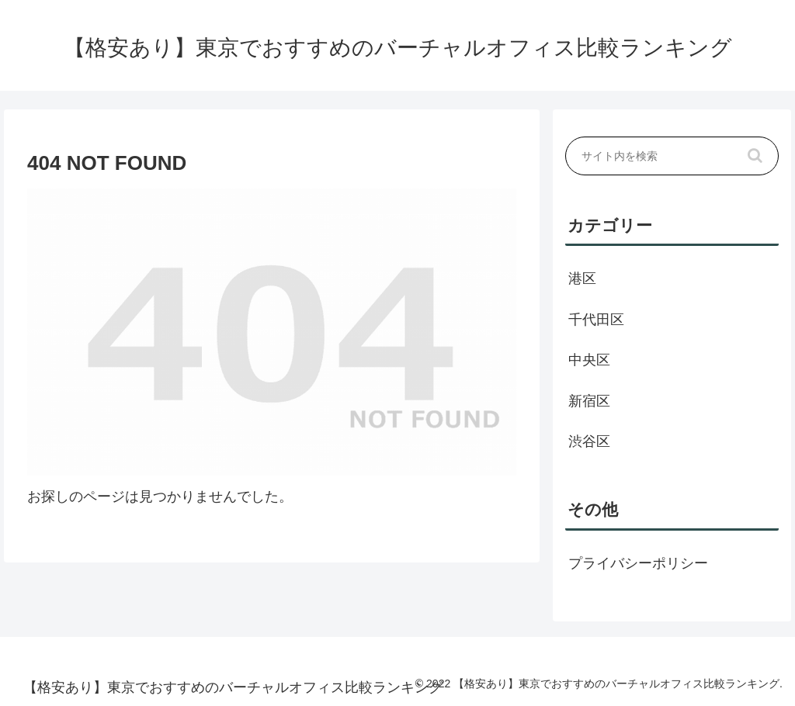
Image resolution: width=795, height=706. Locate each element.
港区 (582, 278)
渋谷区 (589, 441)
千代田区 (596, 319)
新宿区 (589, 401)
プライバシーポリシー (638, 563)
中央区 (589, 360)
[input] (671, 156)
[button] (755, 156)
